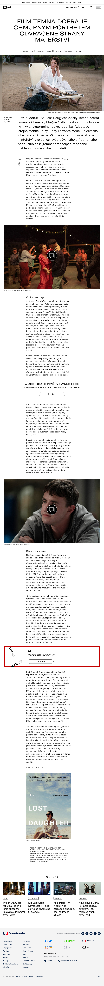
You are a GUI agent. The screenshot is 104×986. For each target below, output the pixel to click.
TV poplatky (7, 948)
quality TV (58, 51)
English (18, 977)
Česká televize (25, 2)
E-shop (5, 961)
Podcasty (6, 954)
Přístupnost (39, 977)
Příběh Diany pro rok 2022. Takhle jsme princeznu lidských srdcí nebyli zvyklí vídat (14, 908)
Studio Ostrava (28, 951)
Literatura (78, 51)
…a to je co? (33, 898)
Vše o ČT (80, 2)
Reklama (26, 944)
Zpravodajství (36, 2)
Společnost (40, 51)
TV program (60, 2)
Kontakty (26, 967)
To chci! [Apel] (40, 661)
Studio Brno (27, 948)
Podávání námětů (29, 961)
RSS (99, 977)
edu (74, 2)
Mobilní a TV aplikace (10, 964)
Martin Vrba (8, 118)
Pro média (26, 941)
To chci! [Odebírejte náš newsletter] (52, 394)
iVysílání (51, 2)
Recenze (25, 51)
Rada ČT (26, 954)
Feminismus (68, 51)
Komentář (58, 898)
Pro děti (68, 2)
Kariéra (25, 957)
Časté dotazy (27, 964)
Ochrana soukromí (28, 977)
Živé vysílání (7, 944)
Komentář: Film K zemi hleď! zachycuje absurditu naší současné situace (64, 908)
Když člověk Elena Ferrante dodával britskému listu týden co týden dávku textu (89, 908)
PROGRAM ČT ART (76, 7)
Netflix (49, 51)
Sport (45, 2)
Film (32, 51)
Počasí (5, 957)
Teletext (6, 951)
